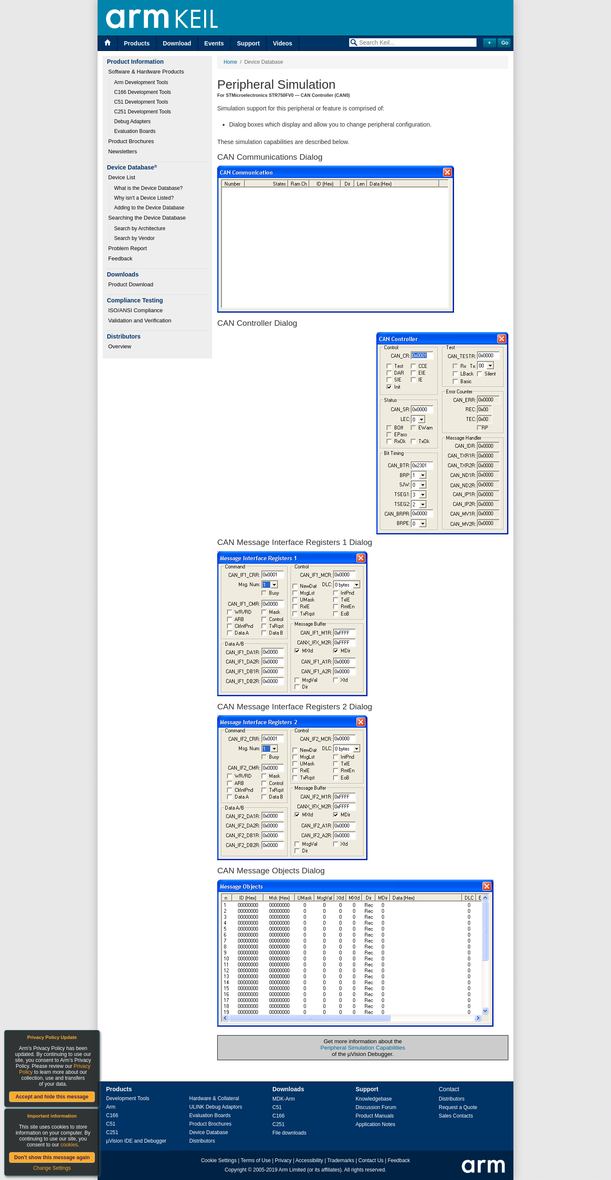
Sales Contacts (456, 1116)
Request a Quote (458, 1107)
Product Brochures (131, 141)
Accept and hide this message (51, 1097)
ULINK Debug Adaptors (215, 1107)
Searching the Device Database (147, 218)
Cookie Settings (219, 1160)
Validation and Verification (139, 320)
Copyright (236, 1170)
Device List (121, 177)
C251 (112, 1132)
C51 (110, 1124)
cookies (69, 1145)
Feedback (120, 258)
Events (214, 43)
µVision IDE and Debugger (136, 1141)
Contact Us (371, 1160)
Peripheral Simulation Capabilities (362, 1047)
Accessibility (309, 1160)
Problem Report (127, 248)
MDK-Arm (283, 1099)
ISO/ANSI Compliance (135, 310)
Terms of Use (256, 1160)
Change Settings (52, 1168)
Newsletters (122, 151)
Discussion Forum (376, 1107)
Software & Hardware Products (146, 71)
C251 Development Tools (142, 112)
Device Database (208, 1132)
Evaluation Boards (134, 131)
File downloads (289, 1133)
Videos (282, 43)
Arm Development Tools (141, 82)
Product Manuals (375, 1116)
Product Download (130, 284)
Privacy (283, 1160)
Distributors (202, 1141)
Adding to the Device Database (149, 208)
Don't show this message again (52, 1157)
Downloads (288, 1089)
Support (248, 43)
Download (177, 43)
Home (230, 62)
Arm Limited (292, 1170)
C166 (112, 1115)
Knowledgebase (374, 1099)
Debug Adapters (132, 121)
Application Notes (375, 1124)
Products (137, 43)
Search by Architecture (139, 228)
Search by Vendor (134, 238)
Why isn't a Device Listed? (144, 198)
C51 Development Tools (141, 102)
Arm (110, 1107)
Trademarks (340, 1160)
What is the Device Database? (148, 188)
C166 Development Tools (142, 92)
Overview (119, 346)
